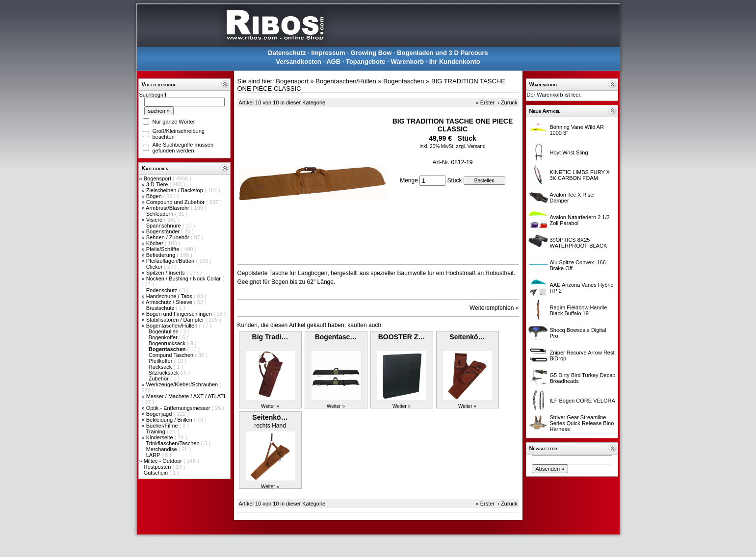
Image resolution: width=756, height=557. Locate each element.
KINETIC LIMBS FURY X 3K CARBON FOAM (580, 175)
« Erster (485, 102)
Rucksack (161, 367)
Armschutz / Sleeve (170, 302)
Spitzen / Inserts (166, 273)
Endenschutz (162, 290)
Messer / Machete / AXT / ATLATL (186, 396)
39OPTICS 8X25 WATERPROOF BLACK (578, 243)
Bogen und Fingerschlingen (179, 314)
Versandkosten (298, 61)
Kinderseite (160, 437)
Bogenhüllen (164, 331)
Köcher (155, 243)
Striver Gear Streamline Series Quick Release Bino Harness (582, 423)
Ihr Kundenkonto (454, 61)
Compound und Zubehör (176, 202)
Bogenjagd (160, 414)
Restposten (158, 467)
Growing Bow (371, 52)
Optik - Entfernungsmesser (179, 408)
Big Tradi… (270, 337)
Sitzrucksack (165, 373)
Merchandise (162, 449)
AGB (333, 61)
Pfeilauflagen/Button (171, 261)
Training (156, 431)
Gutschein (157, 473)
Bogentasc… (336, 337)
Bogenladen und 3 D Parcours (442, 52)
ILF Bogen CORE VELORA (582, 401)
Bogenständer (164, 231)
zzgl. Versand (470, 146)
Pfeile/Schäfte (163, 249)
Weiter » (270, 406)
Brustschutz (161, 308)
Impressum (328, 52)
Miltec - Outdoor (163, 461)
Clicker (155, 267)
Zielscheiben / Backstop (175, 190)
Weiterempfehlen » (494, 307)
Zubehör (159, 378)
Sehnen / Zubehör (168, 237)
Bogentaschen (403, 81)
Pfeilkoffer (161, 361)
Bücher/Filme (163, 426)
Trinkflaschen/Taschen (173, 443)
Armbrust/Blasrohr (168, 208)
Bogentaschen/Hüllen (172, 326)
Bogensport (158, 178)
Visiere (155, 220)
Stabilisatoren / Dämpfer (176, 320)
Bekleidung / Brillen (170, 420)
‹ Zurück (507, 102)
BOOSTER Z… (401, 337)
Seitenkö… (467, 337)
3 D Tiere (158, 184)
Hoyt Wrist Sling (569, 152)
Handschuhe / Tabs (170, 296)
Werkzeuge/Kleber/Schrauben (183, 384)
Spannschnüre (164, 225)
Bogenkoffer (164, 337)
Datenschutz (287, 52)
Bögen (154, 196)
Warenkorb (407, 61)
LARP (154, 455)
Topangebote (366, 61)
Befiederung (161, 255)
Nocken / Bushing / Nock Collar (184, 278)
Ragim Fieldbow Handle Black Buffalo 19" (578, 310)
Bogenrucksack (168, 343)
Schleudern (160, 214)
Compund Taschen (172, 355)
